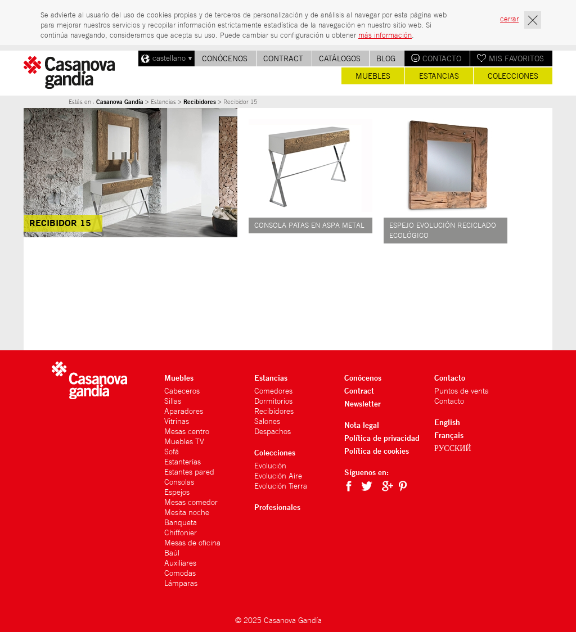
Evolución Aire (278, 475)
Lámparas (180, 583)
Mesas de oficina (192, 542)
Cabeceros (182, 390)
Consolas (179, 481)
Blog (385, 58)
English (447, 422)
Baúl (171, 552)
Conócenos (225, 58)
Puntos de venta (461, 390)
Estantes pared (189, 471)
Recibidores (199, 102)
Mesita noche (186, 512)
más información (385, 35)
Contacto (441, 58)
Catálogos (340, 58)
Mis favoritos (516, 58)
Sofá (171, 451)
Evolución (270, 465)
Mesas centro (186, 431)
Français (449, 435)
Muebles (373, 75)
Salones (267, 421)
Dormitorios (273, 400)
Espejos (177, 491)
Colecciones (513, 75)
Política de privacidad (382, 438)
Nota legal (361, 425)
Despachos (272, 431)
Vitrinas (176, 421)
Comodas (180, 572)
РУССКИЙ (452, 448)
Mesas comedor (191, 502)
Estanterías (182, 461)
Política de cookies (376, 450)
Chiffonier (180, 532)
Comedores (273, 390)
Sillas (172, 400)
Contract (283, 58)
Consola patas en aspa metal (309, 225)
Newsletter (362, 403)
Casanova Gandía (119, 102)
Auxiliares (180, 562)
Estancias (439, 75)
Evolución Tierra (280, 485)
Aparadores (183, 411)
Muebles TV (184, 441)
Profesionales (277, 507)
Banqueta (180, 522)
